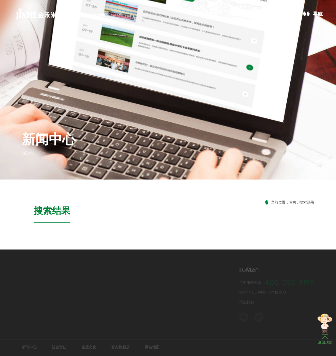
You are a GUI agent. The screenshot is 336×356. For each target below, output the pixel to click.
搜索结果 (34, 202)
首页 (292, 202)
